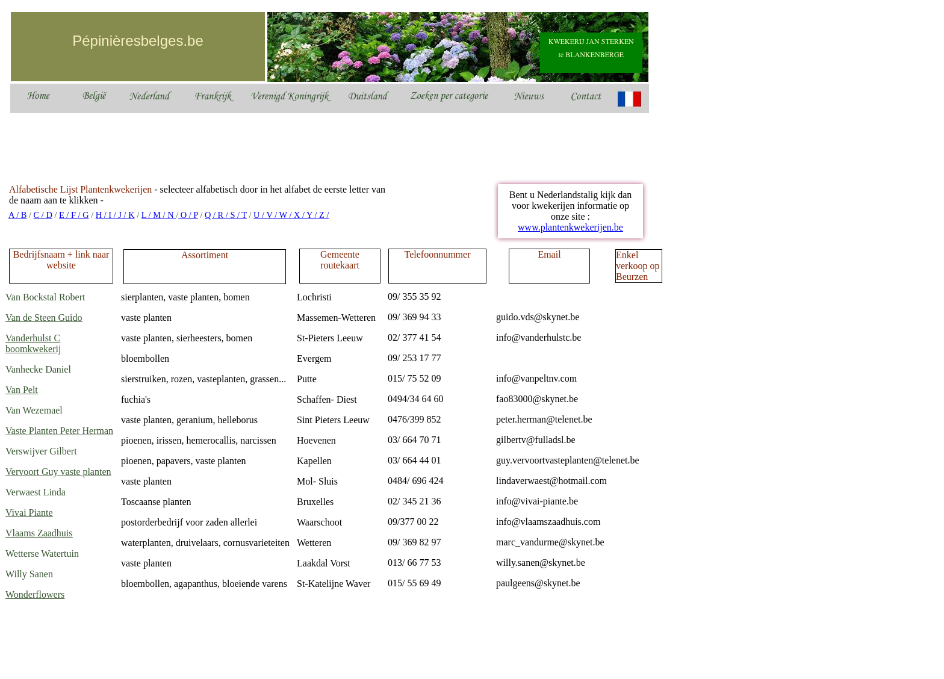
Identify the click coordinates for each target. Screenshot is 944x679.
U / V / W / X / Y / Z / (291, 215)
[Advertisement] (228, 146)
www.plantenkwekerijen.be (570, 227)
